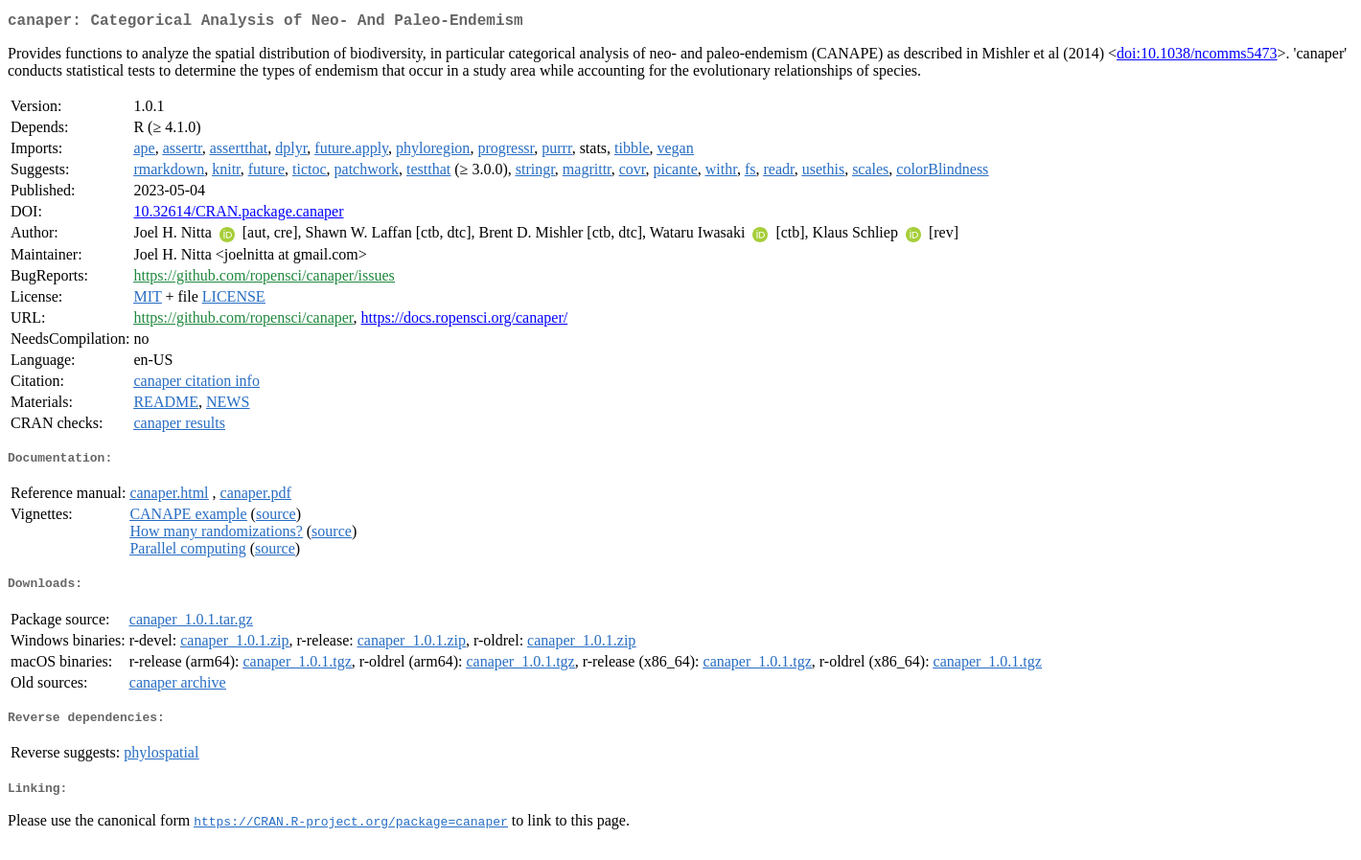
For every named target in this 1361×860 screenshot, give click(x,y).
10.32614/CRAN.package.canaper (238, 215)
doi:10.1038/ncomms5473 (1197, 57)
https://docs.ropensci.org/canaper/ (464, 321)
